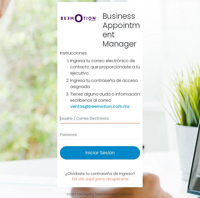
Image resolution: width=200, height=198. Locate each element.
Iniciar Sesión (100, 153)
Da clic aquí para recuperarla (100, 179)
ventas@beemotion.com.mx (100, 106)
